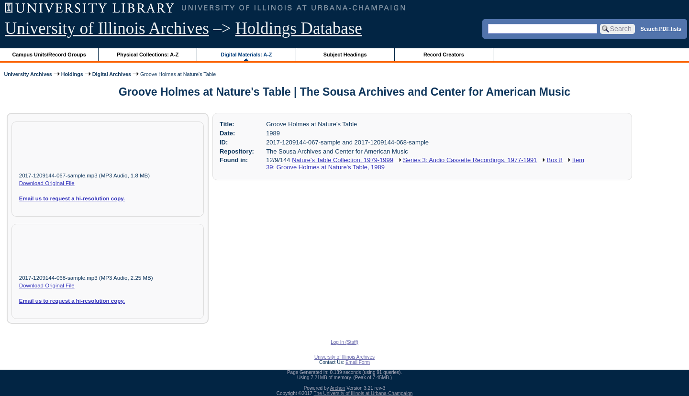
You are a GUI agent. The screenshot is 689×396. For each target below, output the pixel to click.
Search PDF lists (661, 28)
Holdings (72, 74)
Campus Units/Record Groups (49, 54)
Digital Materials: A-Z (246, 54)
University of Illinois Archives (107, 28)
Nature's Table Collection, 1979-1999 (342, 160)
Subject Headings (345, 54)
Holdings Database (298, 28)
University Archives (28, 74)
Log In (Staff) (344, 342)
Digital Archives (111, 74)
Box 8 (555, 160)
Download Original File (47, 183)
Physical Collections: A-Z (147, 54)
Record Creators (443, 54)
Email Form (357, 362)
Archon (337, 388)
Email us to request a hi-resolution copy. (72, 198)
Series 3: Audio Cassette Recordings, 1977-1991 (470, 160)
